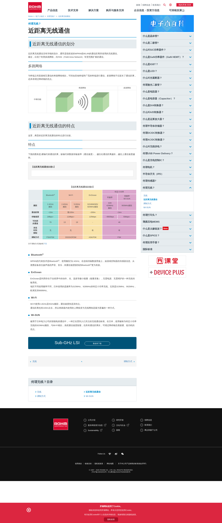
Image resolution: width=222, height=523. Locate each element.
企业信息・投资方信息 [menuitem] (146, 10)
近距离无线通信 (93, 436)
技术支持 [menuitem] (73, 10)
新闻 (138, 5)
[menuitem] (175, 10)
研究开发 (120, 464)
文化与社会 (120, 469)
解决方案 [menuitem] (93, 10)
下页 (45, 288)
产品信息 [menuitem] (52, 10)
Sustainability (93, 475)
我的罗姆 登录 (185, 5)
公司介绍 (91, 464)
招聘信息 (146, 5)
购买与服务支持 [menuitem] (115, 10)
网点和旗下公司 (151, 474)
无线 (34, 405)
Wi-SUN (89, 440)
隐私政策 (111, 519)
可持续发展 (175, 10)
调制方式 (128, 405)
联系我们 (157, 5)
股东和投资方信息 (95, 469)
